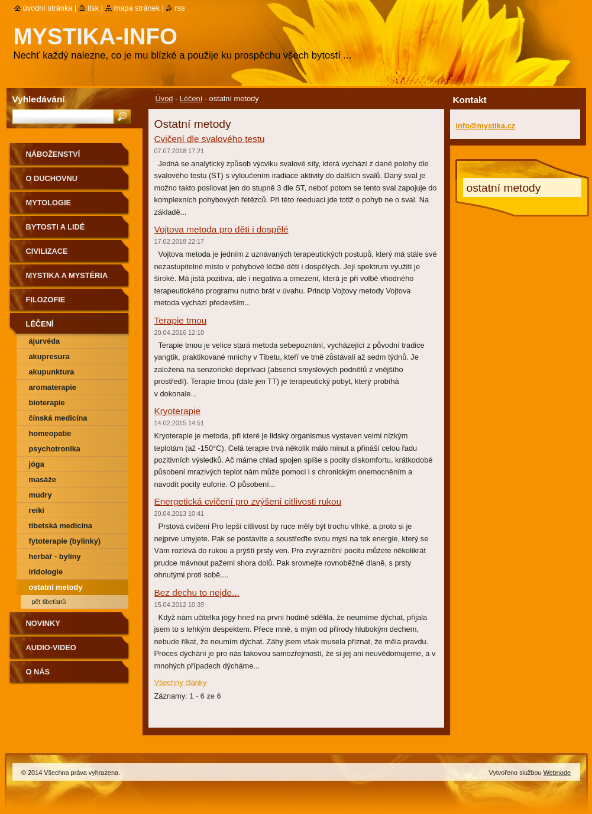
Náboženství (53, 154)
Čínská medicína (58, 418)
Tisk (93, 8)
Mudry (40, 494)
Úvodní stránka (48, 8)
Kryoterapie (177, 411)
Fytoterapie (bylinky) (65, 541)
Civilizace (47, 251)
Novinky (43, 623)
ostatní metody (56, 587)
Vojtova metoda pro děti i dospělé (221, 229)
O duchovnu (51, 178)
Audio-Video (51, 647)
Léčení (191, 98)
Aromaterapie (52, 387)
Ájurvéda (44, 341)
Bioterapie (47, 402)
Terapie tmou (180, 320)
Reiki (36, 510)
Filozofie (46, 299)
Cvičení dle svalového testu (209, 139)
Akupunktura (52, 371)
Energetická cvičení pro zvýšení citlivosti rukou (248, 501)
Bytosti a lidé (55, 226)
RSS (180, 8)
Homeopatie (50, 433)
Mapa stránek (137, 8)
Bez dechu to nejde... (197, 592)
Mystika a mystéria (67, 275)
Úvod (164, 98)
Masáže (42, 479)
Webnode (557, 772)
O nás (38, 671)
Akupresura (49, 356)
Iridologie (46, 571)
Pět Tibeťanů (49, 601)
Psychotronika (54, 448)
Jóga (36, 464)
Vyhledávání (38, 99)
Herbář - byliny (55, 556)
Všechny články (180, 682)
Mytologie (49, 202)
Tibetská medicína (60, 525)
